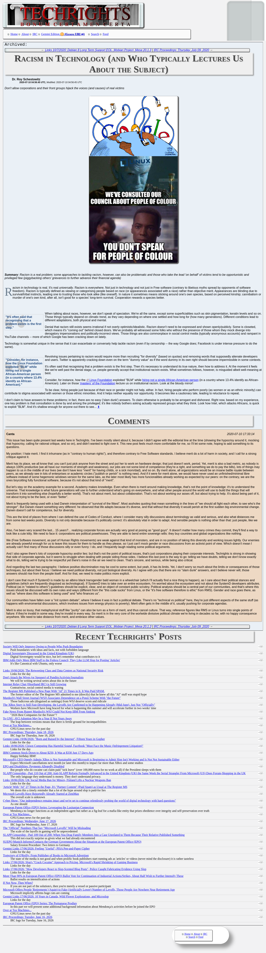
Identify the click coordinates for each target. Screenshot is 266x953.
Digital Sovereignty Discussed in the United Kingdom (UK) (38, 654)
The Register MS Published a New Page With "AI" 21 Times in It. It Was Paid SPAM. (54, 692)
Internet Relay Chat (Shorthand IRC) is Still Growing (34, 685)
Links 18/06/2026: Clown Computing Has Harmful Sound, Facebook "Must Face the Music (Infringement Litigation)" (73, 746)
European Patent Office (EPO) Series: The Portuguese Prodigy (40, 904)
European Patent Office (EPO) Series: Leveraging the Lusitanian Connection (48, 808)
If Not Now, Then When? (18, 883)
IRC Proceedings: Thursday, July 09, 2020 (181, 51)
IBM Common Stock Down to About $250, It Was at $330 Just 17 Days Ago (48, 753)
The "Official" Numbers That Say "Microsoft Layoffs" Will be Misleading (47, 828)
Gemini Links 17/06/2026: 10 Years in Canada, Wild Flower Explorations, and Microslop (56, 897)
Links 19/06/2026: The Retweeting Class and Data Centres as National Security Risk (53, 671)
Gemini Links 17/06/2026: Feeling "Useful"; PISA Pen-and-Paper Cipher (46, 849)
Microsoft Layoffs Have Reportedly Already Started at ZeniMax (41, 794)
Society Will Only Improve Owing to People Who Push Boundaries (43, 647)
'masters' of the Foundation (97, 384)
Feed (105, 34)
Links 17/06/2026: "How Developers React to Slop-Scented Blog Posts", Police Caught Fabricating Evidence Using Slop (74, 870)
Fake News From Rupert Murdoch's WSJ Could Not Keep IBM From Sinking (49, 712)
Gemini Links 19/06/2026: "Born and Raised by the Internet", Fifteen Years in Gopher (54, 739)
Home (14, 34)
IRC (35, 34)
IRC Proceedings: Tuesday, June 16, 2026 (27, 918)
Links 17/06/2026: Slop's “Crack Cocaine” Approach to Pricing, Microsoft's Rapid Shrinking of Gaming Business (70, 863)
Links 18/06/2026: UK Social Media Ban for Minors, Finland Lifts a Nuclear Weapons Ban (57, 781)
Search (95, 34)
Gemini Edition (50, 34)
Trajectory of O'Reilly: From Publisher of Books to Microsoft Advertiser (46, 856)
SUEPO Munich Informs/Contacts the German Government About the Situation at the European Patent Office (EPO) (72, 842)
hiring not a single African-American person (170, 380)
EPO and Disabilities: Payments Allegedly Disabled (33, 767)
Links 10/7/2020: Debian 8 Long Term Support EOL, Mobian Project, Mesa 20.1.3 (98, 51)
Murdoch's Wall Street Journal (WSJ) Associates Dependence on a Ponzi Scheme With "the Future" (62, 698)
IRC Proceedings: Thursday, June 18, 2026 (28, 733)
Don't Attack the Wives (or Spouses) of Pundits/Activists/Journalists (43, 678)
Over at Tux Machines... (17, 726)
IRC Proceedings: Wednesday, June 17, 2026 (29, 822)
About (25, 34)
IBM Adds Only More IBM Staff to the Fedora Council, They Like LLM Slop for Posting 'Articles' (61, 661)
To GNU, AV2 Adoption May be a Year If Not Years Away (37, 719)
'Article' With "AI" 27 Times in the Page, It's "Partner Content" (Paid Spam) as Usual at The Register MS (65, 787)
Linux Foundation (101, 380)
